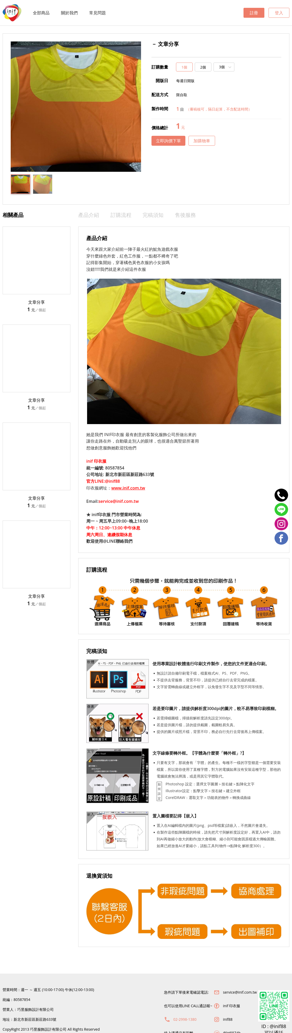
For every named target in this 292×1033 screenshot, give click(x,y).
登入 (279, 13)
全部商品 (41, 13)
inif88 (227, 1019)
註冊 (254, 13)
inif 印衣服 (231, 1005)
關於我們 (69, 13)
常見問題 (97, 13)
